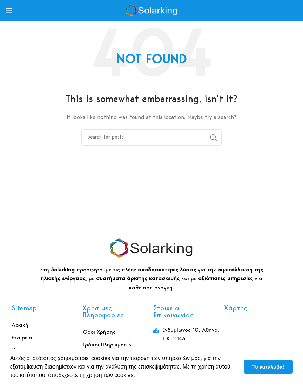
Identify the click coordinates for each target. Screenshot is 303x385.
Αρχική (20, 325)
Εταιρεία (22, 338)
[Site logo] (151, 10)
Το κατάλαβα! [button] (268, 367)
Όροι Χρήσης (99, 332)
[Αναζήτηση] (151, 137)
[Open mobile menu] (9, 11)
